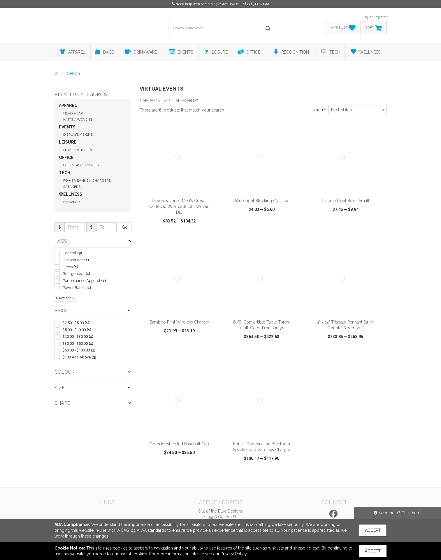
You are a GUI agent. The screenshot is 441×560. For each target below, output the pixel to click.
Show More (65, 297)
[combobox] (357, 110)
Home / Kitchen (77, 150)
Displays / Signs (78, 135)
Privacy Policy (234, 554)
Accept (373, 530)
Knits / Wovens (77, 119)
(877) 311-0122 (256, 4)
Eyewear (71, 202)
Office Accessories (81, 165)
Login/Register (375, 17)
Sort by (319, 110)
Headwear (73, 113)
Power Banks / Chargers (87, 181)
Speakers (71, 187)
